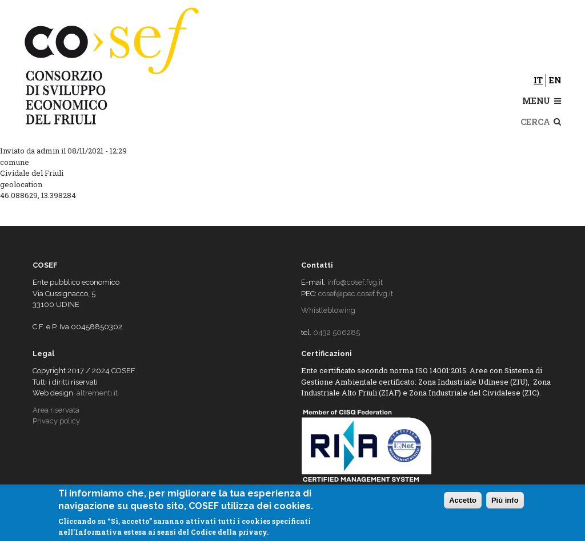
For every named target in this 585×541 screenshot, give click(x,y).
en (555, 80)
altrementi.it (97, 393)
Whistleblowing (328, 310)
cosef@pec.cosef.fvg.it (355, 293)
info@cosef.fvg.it (355, 282)
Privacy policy (56, 421)
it (538, 80)
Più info (505, 500)
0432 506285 (336, 332)
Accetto (462, 500)
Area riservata (56, 410)
